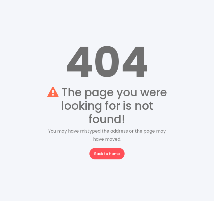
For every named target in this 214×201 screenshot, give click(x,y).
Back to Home (107, 153)
